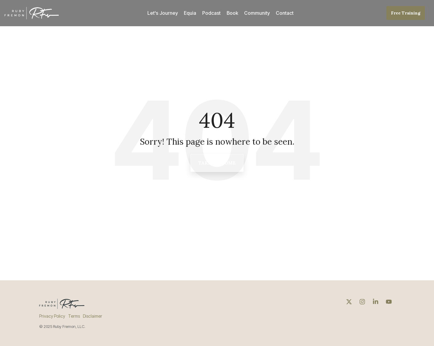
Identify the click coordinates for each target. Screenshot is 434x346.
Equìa (190, 13)
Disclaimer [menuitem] (92, 316)
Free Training (405, 13)
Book (232, 13)
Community (257, 13)
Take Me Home (217, 163)
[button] (349, 302)
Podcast (211, 13)
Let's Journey (162, 13)
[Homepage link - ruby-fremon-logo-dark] (61, 305)
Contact (285, 13)
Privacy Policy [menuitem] (52, 316)
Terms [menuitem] (74, 316)
